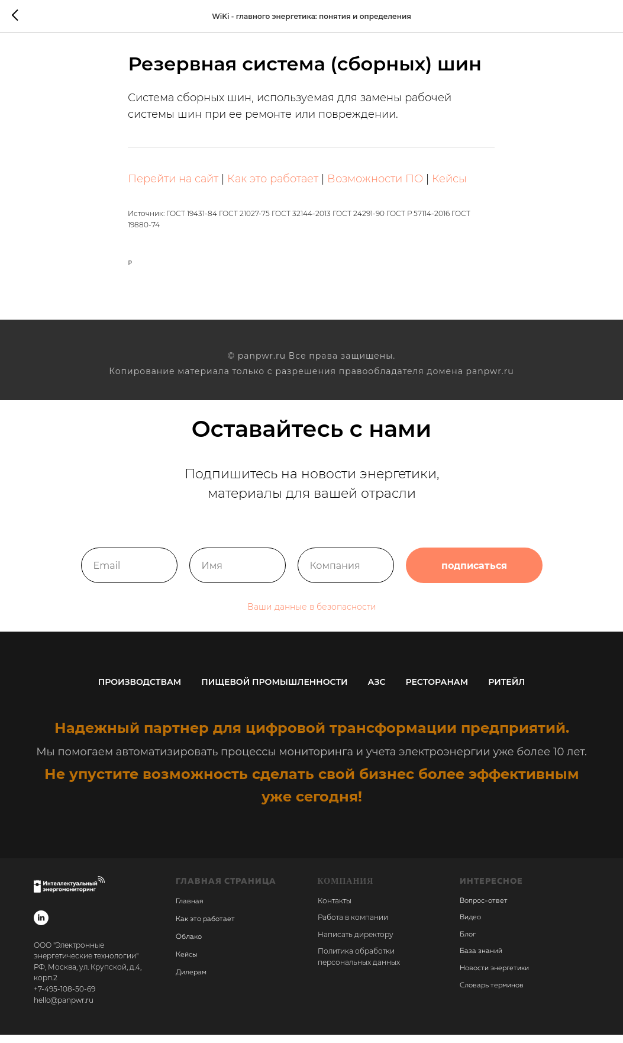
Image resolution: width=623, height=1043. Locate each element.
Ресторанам (437, 690)
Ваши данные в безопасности (311, 615)
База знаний (481, 960)
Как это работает (273, 182)
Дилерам (191, 980)
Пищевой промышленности (274, 690)
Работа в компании (353, 925)
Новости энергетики (494, 976)
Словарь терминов (492, 993)
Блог (468, 943)
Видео (470, 925)
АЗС (377, 690)
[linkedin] (41, 926)
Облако (189, 945)
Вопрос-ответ (484, 909)
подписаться (474, 573)
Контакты (334, 908)
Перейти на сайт (173, 182)
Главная (189, 909)
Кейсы (449, 182)
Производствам (140, 690)
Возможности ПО (376, 182)
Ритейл (506, 690)
